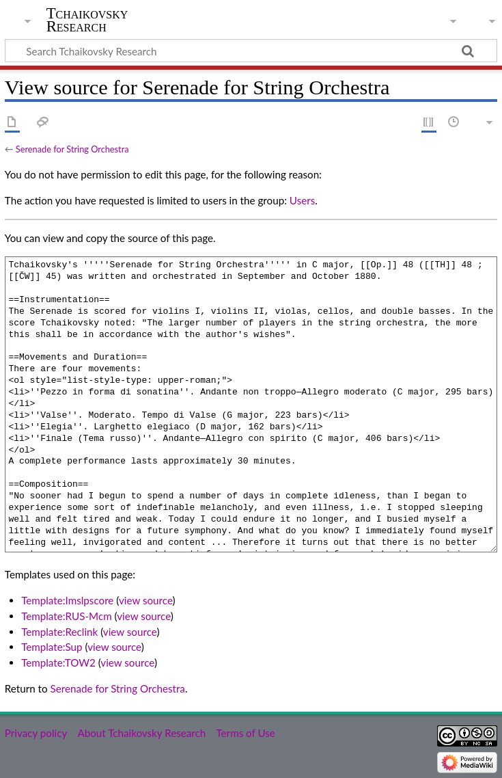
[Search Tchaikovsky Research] (251, 51)
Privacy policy (36, 733)
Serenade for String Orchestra (72, 149)
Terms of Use (245, 733)
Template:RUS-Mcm (66, 616)
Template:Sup (51, 647)
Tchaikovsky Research (87, 20)
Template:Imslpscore (67, 600)
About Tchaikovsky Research (141, 733)
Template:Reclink (59, 632)
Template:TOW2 (58, 662)
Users (302, 200)
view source (146, 600)
